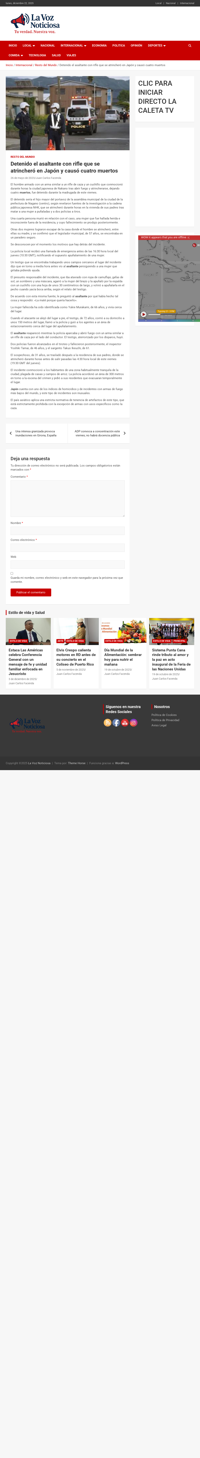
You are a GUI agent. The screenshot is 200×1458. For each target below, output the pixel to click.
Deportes (155, 45)
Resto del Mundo (23, 156)
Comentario (19, 476)
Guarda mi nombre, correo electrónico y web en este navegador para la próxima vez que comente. (67, 580)
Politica (118, 45)
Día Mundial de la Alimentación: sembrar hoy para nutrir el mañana (123, 657)
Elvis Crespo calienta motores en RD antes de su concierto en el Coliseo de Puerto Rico (76, 657)
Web (13, 557)
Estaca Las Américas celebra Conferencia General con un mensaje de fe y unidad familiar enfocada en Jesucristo (28, 662)
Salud (56, 55)
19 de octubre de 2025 (117, 669)
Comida (14, 55)
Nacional (171, 3)
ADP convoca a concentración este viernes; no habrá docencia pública (97, 433)
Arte (60, 641)
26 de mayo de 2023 (23, 177)
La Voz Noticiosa (39, 763)
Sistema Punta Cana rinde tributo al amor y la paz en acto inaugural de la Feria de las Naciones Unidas (171, 659)
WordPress (122, 763)
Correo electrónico (24, 540)
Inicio (13, 45)
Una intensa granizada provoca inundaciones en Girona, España (35, 433)
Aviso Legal (159, 725)
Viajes (71, 55)
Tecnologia (37, 55)
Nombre (17, 523)
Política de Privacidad (165, 720)
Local (159, 3)
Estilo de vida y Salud (26, 612)
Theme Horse (76, 763)
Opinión (136, 45)
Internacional (187, 3)
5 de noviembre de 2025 (70, 669)
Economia (99, 45)
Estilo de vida (18, 641)
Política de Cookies (164, 715)
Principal (180, 641)
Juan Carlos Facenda (48, 177)
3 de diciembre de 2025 (22, 679)
